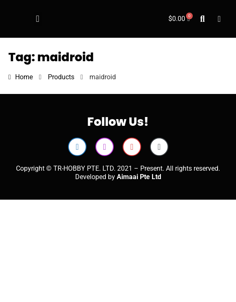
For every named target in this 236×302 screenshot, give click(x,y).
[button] (38, 19)
